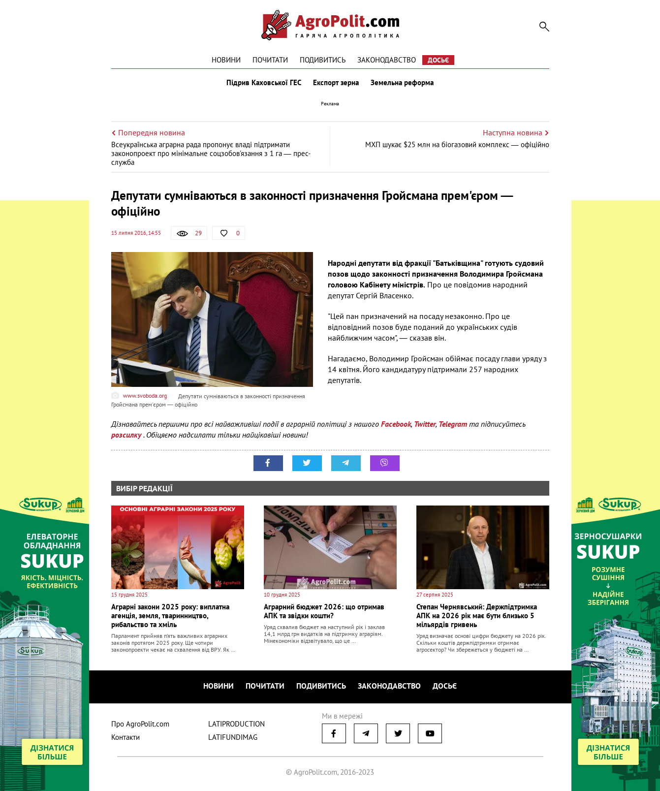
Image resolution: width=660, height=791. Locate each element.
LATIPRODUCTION (236, 723)
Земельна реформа (402, 82)
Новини (226, 59)
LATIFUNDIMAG (232, 737)
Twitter (425, 424)
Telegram (453, 424)
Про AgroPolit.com (140, 723)
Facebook (396, 424)
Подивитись (323, 59)
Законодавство (386, 59)
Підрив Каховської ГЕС (263, 82)
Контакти (125, 737)
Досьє (438, 60)
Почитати (270, 59)
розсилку (127, 435)
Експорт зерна (336, 82)
